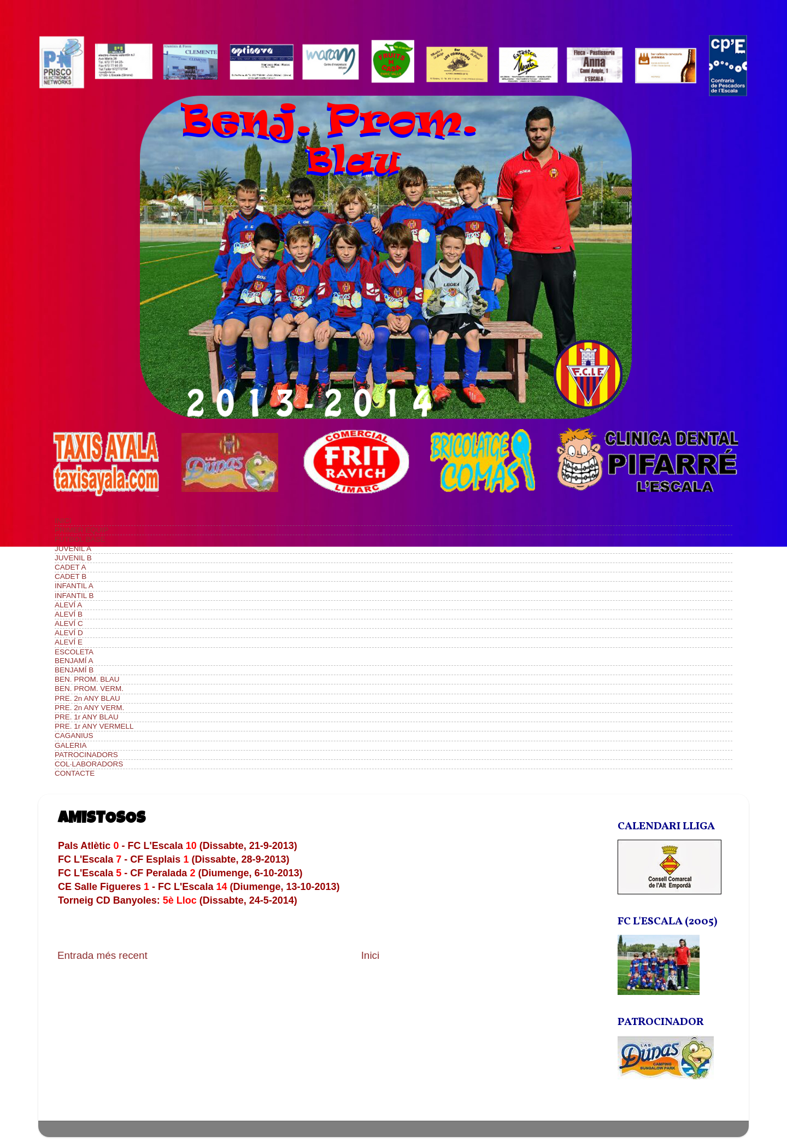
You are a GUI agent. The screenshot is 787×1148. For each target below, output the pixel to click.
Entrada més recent (102, 955)
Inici (370, 955)
